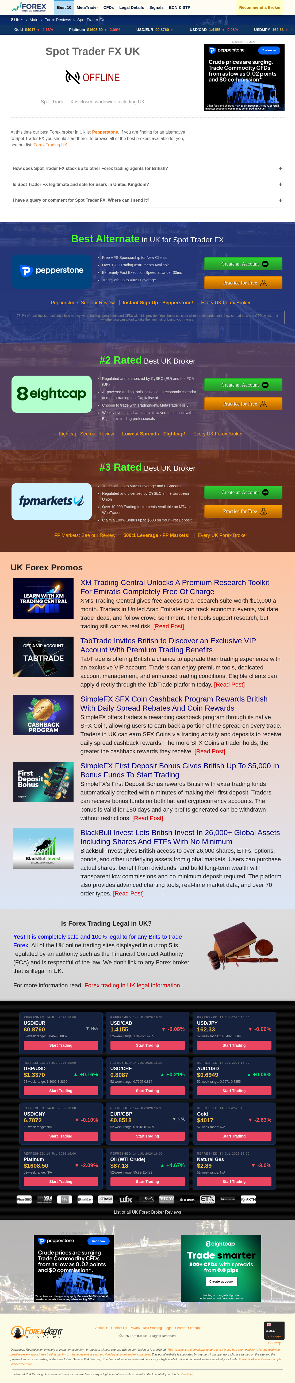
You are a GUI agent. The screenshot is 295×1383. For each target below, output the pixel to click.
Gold (24, 30)
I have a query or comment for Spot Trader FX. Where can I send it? (147, 200)
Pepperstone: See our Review (83, 312)
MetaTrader (87, 7)
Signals (156, 7)
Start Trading (60, 1055)
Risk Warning (152, 1328)
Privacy (135, 1328)
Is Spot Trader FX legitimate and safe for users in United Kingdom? (147, 184)
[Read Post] (168, 626)
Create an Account (250, 265)
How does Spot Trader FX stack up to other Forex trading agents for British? (147, 168)
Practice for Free (250, 281)
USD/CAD (203, 30)
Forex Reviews (57, 19)
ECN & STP (179, 7)
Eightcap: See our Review (86, 443)
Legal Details (131, 7)
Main (34, 19)
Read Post (187, 1374)
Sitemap (194, 1328)
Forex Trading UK (50, 145)
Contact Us (119, 1328)
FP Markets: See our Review (85, 545)
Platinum (82, 30)
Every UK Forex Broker (226, 312)
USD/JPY (267, 30)
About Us (101, 1328)
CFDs (109, 7)
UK (17, 19)
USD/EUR (149, 30)
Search (180, 1328)
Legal (168, 1328)
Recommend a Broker (260, 7)
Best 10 (64, 7)
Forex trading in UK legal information (119, 981)
